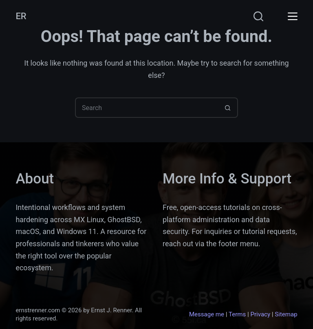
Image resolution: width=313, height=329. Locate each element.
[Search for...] (146, 107)
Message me (206, 314)
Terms (237, 314)
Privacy (260, 314)
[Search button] (228, 107)
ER (20, 16)
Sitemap (286, 314)
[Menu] (293, 16)
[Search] (258, 16)
